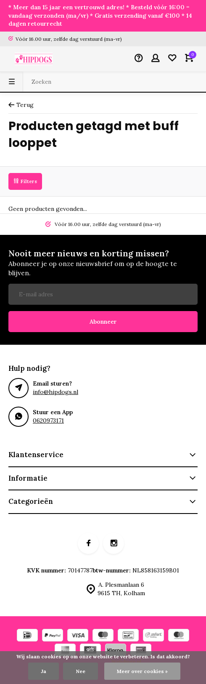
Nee (80, 671)
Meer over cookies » (142, 671)
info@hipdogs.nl (55, 392)
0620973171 (48, 420)
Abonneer (103, 321)
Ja (43, 671)
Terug (21, 105)
